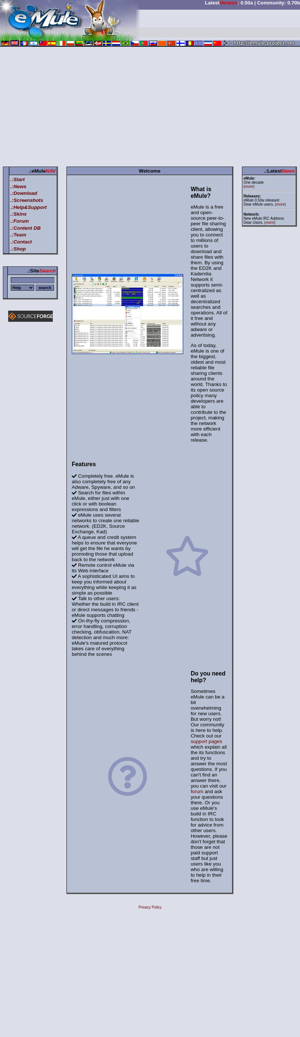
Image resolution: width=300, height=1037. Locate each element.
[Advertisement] (150, 108)
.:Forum (19, 221)
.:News (18, 186)
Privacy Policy (149, 907)
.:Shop (18, 249)
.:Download (23, 193)
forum (197, 791)
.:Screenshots (26, 200)
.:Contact (21, 242)
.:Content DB (25, 228)
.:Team (18, 235)
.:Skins (18, 214)
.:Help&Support (28, 207)
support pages (206, 741)
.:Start (17, 179)
